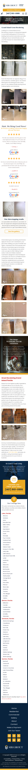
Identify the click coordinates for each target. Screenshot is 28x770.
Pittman (5, 585)
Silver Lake (6, 587)
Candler (5, 605)
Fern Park (5, 627)
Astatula (5, 518)
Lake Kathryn (6, 553)
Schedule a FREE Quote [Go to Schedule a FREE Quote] (14, 10)
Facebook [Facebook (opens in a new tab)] (14, 735)
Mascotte (6, 565)
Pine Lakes (6, 582)
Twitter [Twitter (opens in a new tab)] (18, 735)
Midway (5, 645)
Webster (5, 692)
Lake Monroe (6, 639)
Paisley (5, 580)
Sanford (5, 650)
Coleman (5, 666)
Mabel (5, 675)
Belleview (5, 603)
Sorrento (5, 589)
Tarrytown (6, 686)
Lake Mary (6, 636)
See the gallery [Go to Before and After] (14, 231)
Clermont (5, 527)
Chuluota (5, 625)
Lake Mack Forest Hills (9, 556)
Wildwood (6, 695)
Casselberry (6, 623)
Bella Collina (6, 525)
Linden (5, 672)
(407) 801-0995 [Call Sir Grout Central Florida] (13, 13)
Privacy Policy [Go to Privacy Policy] (16, 759)
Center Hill (6, 663)
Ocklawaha (6, 609)
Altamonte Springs (8, 621)
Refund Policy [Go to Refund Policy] (19, 760)
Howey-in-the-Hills (8, 549)
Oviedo (5, 648)
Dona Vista (6, 531)
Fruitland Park (7, 540)
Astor (4, 520)
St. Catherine (6, 681)
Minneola (5, 567)
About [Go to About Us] (14, 721)
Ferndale (5, 536)
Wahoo (5, 690)
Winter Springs (7, 656)
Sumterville (6, 683)
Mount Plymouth (7, 573)
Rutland (5, 679)
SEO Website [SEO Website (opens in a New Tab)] (6, 766)
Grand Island (6, 542)
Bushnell (5, 661)
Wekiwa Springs (7, 652)
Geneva (5, 632)
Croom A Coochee (8, 668)
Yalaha (5, 598)
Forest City (6, 630)
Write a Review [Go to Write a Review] (2, 13)
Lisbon (5, 562)
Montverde (6, 569)
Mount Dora (6, 571)
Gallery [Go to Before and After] (14, 718)
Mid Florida (6, 643)
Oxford (5, 677)
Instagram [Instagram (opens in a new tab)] (9, 735)
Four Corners (6, 538)
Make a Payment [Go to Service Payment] (14, 727)
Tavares (5, 591)
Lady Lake (6, 551)
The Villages (6, 594)
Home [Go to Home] (14, 708)
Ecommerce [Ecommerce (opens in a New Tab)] (13, 766)
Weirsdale (6, 616)
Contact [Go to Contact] (14, 724)
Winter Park (6, 654)
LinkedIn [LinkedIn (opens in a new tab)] (14, 740)
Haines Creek (6, 547)
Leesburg (5, 560)
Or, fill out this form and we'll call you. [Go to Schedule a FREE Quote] (14, 492)
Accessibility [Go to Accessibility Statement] (7, 759)
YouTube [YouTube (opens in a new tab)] (9, 740)
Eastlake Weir (7, 607)
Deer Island (6, 529)
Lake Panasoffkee (8, 670)
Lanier (4, 558)
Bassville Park (6, 522)
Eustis (4, 533)
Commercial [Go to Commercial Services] (14, 715)
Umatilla (5, 596)
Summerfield (6, 612)
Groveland (6, 545)
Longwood (6, 641)
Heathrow (6, 634)
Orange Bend (7, 578)
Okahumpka (6, 576)
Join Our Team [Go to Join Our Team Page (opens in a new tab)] (14, 731)
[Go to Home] (14, 6)
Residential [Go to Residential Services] (14, 711)
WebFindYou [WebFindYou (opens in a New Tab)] (21, 766)
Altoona (5, 516)
